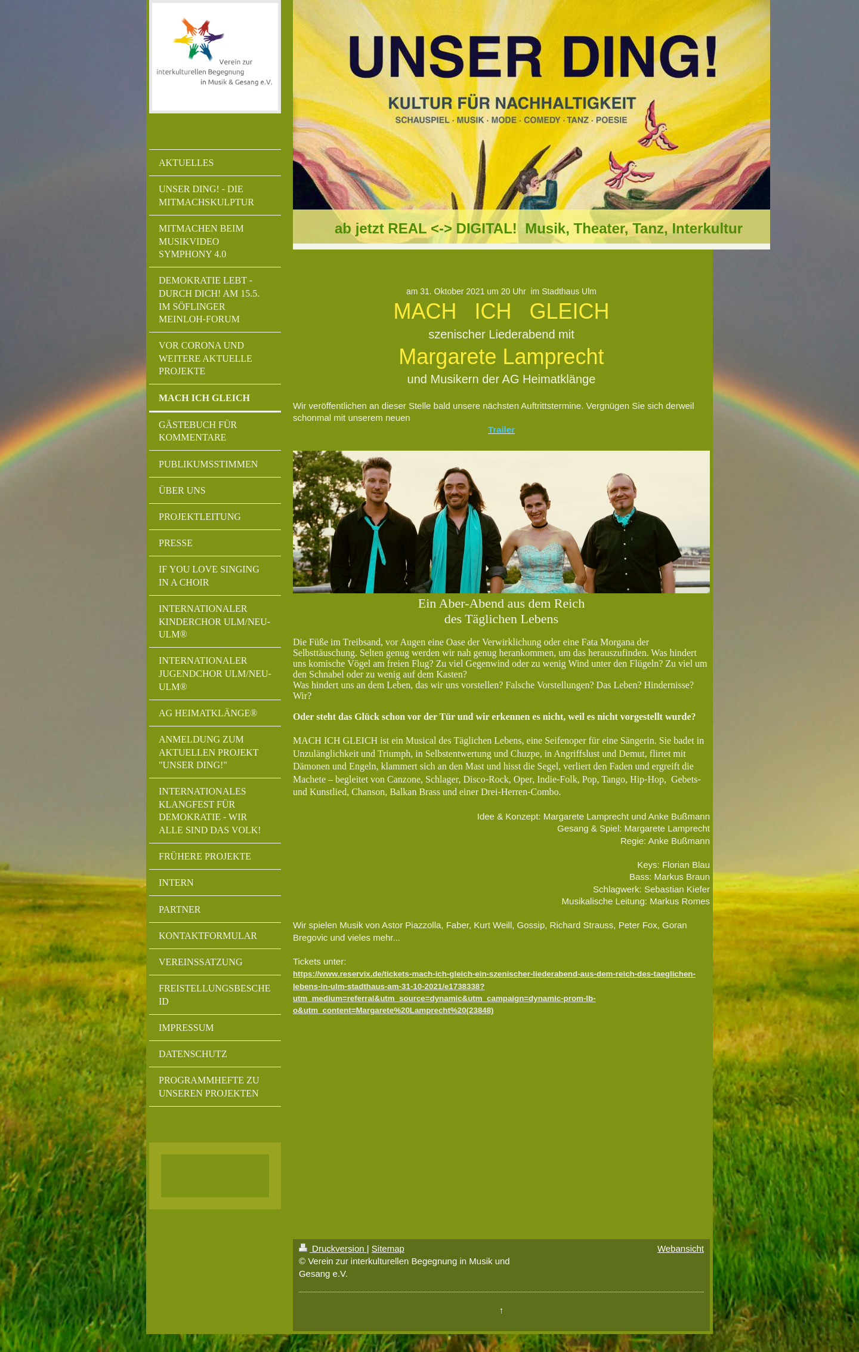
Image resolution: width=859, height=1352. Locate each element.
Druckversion (333, 1248)
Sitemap (388, 1248)
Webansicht (680, 1248)
